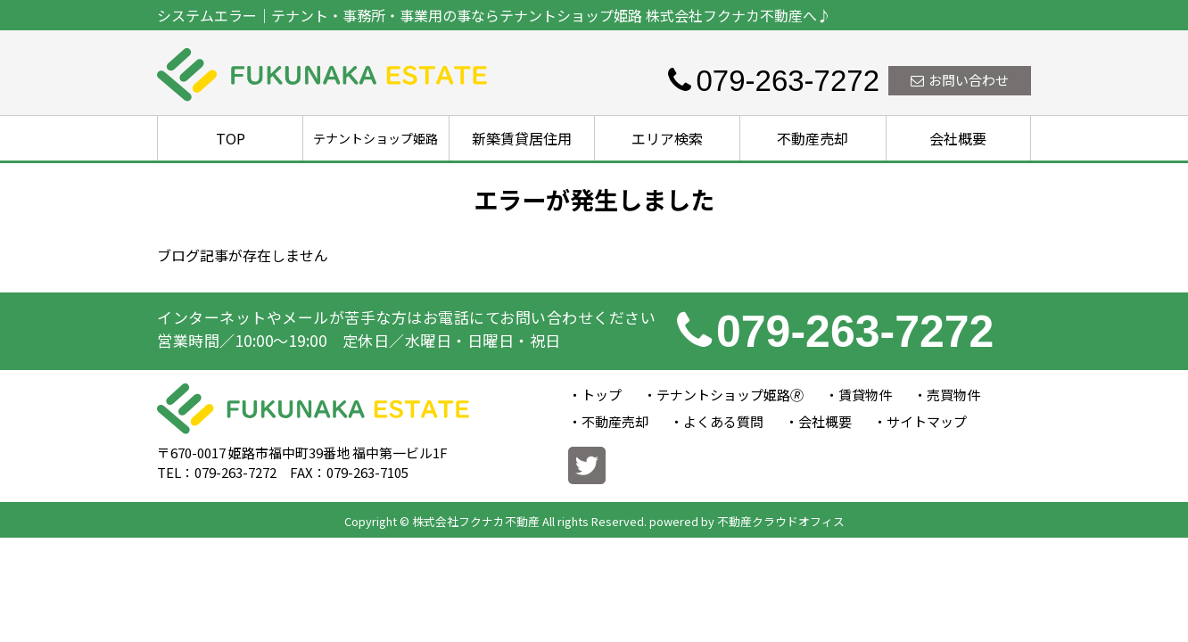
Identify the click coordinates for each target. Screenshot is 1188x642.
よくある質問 (723, 421)
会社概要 (957, 138)
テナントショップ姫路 (375, 138)
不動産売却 (812, 138)
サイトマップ (927, 421)
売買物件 (953, 394)
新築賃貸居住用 (522, 138)
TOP (230, 138)
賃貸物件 (865, 394)
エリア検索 (667, 138)
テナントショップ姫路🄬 (730, 394)
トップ (602, 394)
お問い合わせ (960, 79)
